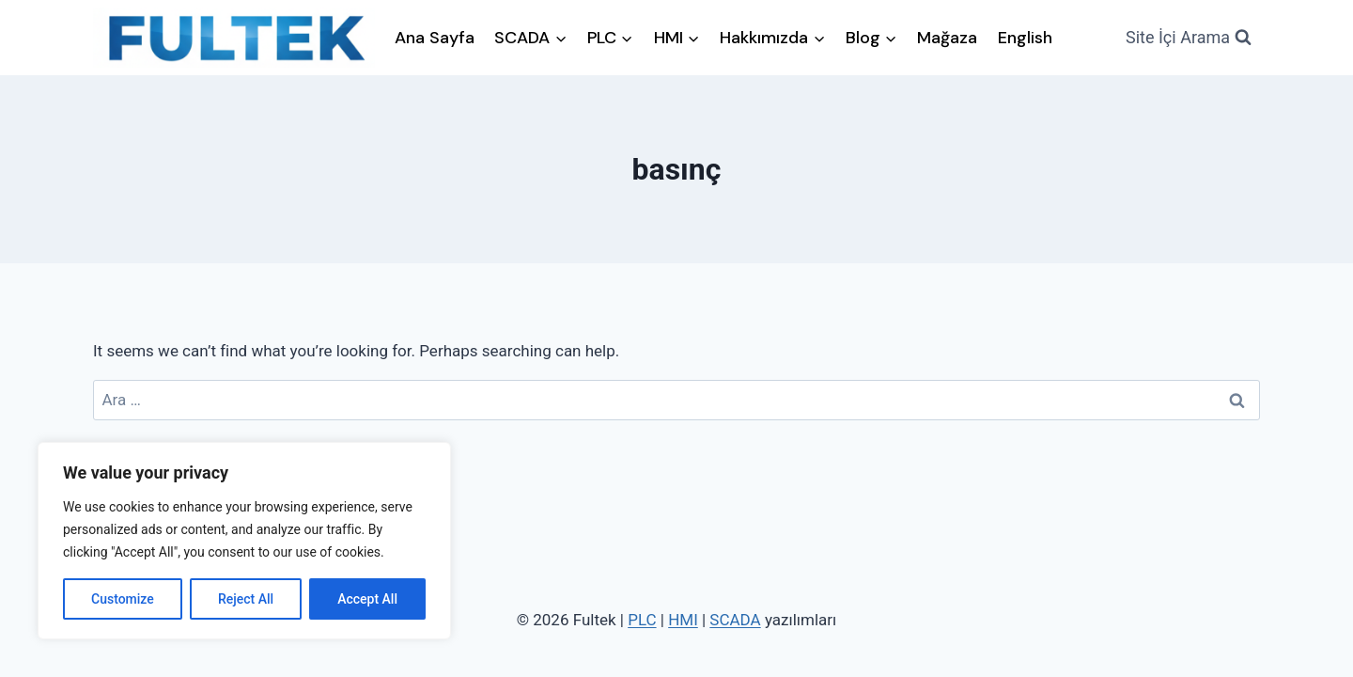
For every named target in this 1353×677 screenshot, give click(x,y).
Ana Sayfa (434, 37)
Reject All (245, 598)
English (1025, 37)
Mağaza (947, 37)
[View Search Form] (1188, 38)
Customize (122, 598)
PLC (642, 619)
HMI (683, 619)
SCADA (734, 619)
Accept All (367, 598)
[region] (244, 540)
